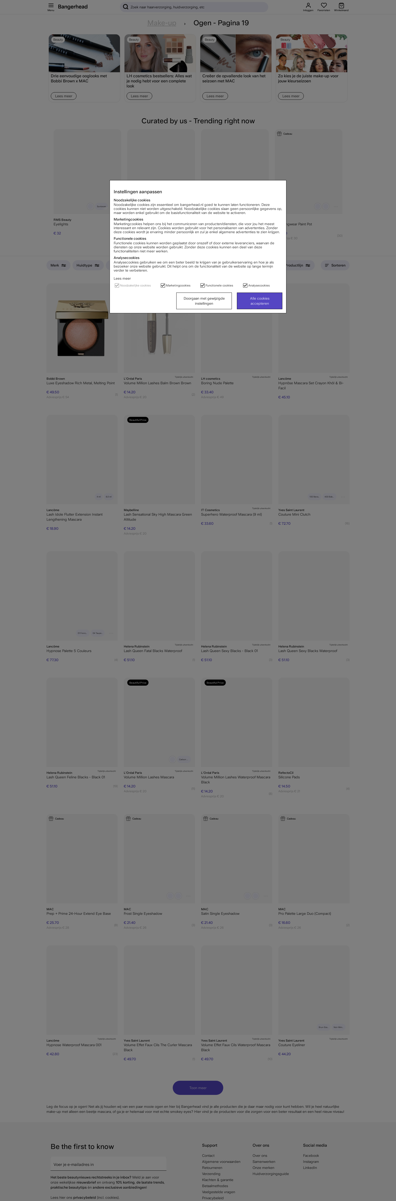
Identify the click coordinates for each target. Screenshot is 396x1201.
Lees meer (122, 278)
